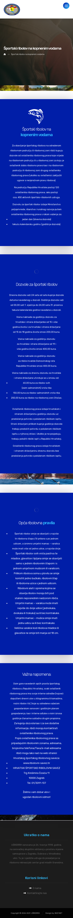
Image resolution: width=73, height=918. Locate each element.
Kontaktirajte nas (35, 893)
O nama (35, 888)
